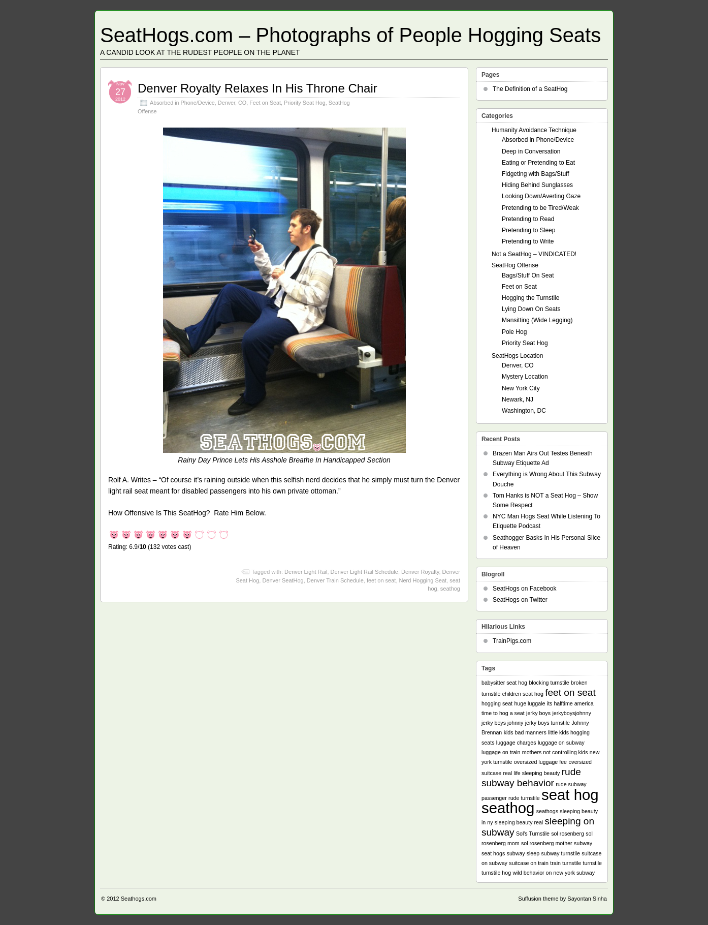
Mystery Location (525, 376)
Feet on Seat (265, 103)
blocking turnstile (549, 683)
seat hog (570, 794)
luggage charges (516, 742)
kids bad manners (525, 732)
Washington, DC (524, 410)
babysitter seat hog (504, 683)
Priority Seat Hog (305, 103)
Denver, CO (232, 103)
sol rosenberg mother (546, 843)
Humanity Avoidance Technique (534, 130)
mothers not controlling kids (555, 752)
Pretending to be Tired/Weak (540, 207)
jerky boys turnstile (547, 723)
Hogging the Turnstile (530, 297)
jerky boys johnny (502, 723)
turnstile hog (496, 873)
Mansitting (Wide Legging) (537, 320)
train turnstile (565, 863)
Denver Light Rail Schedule (364, 572)
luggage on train (500, 752)
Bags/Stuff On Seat (528, 275)
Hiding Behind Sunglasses (537, 185)
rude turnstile (524, 798)
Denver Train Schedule (335, 580)
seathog (450, 588)
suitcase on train (529, 863)
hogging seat (496, 703)
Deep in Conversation (531, 151)
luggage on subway (561, 742)
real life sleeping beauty (531, 773)
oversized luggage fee (540, 762)
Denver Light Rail (305, 572)
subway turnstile (560, 853)
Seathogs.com (138, 899)
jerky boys (538, 713)
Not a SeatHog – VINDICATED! (534, 254)
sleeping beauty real (519, 822)
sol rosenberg (567, 833)
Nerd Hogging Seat (423, 580)
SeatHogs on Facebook (524, 588)
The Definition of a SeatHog (530, 88)
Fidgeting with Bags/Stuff (535, 173)
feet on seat (381, 580)
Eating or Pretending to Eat (538, 162)
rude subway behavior (531, 777)
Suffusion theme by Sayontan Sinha (562, 899)
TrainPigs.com (512, 640)
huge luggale (529, 703)
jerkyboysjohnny (571, 713)
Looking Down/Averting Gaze (541, 196)
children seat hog (522, 694)
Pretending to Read (528, 219)
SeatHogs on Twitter (520, 599)
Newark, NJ (517, 399)
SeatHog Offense (515, 265)
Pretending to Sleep (528, 230)
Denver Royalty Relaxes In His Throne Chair (257, 88)
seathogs (547, 811)
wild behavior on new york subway (553, 873)
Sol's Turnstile (533, 833)
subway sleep (523, 853)
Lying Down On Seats (531, 309)
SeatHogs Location (517, 355)
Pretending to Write (528, 241)
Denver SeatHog (282, 580)
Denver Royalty (420, 572)
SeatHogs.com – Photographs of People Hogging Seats (350, 35)
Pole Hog (514, 331)
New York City (521, 388)
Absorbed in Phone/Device (182, 103)
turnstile (592, 863)
